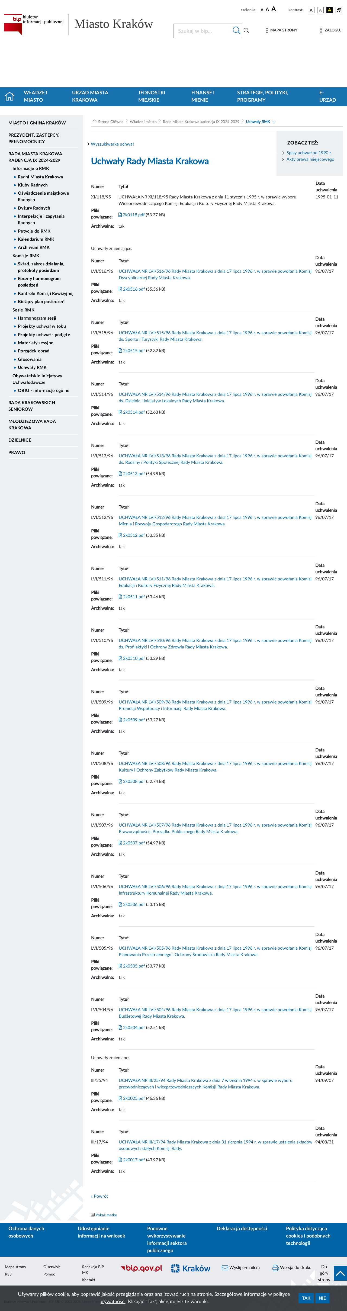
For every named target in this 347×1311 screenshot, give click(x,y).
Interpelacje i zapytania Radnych (41, 219)
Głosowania (29, 359)
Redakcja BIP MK (93, 1270)
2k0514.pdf (132, 412)
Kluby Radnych (33, 185)
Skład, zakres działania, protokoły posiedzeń (41, 267)
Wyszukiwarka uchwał (112, 144)
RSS (8, 1274)
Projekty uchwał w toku (42, 326)
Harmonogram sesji (37, 318)
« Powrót (99, 1196)
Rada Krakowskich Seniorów (31, 406)
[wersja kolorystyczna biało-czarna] (320, 10)
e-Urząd (327, 97)
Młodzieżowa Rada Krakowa (32, 424)
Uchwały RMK (32, 367)
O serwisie (51, 1267)
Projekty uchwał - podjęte (44, 335)
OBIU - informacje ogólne (44, 390)
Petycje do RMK (34, 231)
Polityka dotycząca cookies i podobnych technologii (308, 1236)
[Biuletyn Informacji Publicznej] (141, 1272)
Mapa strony (15, 1267)
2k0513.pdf (132, 474)
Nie (322, 1298)
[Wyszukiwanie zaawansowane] (246, 31)
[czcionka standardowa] (262, 10)
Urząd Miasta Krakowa (90, 97)
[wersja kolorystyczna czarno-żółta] (330, 10)
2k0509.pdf (132, 720)
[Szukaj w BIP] (203, 31)
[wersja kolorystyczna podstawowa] (311, 10)
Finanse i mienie (202, 97)
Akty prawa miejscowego (310, 159)
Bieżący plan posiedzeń (41, 302)
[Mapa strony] (281, 30)
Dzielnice (19, 440)
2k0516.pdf (132, 289)
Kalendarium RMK (36, 239)
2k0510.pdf (132, 658)
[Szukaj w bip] (236, 31)
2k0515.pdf (132, 351)
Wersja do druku (291, 1268)
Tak (306, 1298)
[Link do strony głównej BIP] (85, 25)
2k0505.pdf (132, 966)
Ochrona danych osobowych (26, 1232)
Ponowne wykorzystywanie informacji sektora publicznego (167, 1239)
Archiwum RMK (34, 247)
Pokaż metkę (106, 1215)
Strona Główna (110, 122)
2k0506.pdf (132, 904)
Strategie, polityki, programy (262, 97)
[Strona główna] (12, 96)
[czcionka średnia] (267, 10)
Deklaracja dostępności (242, 1228)
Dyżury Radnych (34, 208)
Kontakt (88, 1280)
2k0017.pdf (132, 1160)
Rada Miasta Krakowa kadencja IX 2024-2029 (35, 157)
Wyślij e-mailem (241, 1268)
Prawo (16, 453)
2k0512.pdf (132, 535)
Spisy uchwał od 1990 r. (309, 153)
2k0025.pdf (132, 1098)
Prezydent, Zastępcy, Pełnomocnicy (33, 138)
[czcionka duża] (279, 9)
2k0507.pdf (132, 843)
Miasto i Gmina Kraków (37, 123)
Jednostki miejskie (151, 97)
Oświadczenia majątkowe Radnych (43, 196)
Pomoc (49, 1274)
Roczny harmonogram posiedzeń (39, 282)
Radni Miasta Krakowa (40, 177)
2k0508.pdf (132, 781)
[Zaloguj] (330, 30)
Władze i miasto (35, 97)
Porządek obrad (33, 351)
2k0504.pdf (132, 1028)
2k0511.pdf (132, 597)
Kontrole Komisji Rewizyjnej (46, 293)
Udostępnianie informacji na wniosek (101, 1232)
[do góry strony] (331, 1273)
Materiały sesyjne (35, 343)
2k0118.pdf (131, 215)
